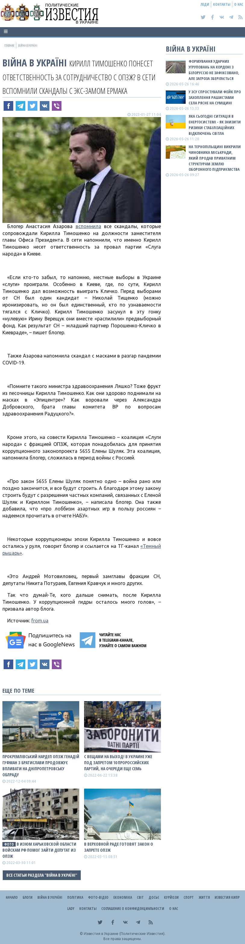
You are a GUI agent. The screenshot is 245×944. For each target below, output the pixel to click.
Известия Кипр (227, 897)
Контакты (221, 4)
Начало (12, 897)
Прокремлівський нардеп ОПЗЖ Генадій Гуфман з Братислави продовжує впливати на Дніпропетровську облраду (40, 765)
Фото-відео (98, 897)
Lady (70, 908)
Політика (75, 897)
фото (9, 844)
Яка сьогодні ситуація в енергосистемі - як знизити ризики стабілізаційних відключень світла (215, 124)
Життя (204, 897)
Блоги (28, 897)
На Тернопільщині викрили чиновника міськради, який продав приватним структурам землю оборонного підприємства (215, 158)
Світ (140, 897)
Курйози (171, 897)
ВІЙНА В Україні (34, 62)
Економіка (122, 897)
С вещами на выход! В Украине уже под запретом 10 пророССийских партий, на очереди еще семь (118, 762)
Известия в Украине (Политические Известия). (124, 934)
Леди (205, 4)
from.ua (40, 620)
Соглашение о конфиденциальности (132, 908)
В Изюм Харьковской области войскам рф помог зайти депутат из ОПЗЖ (39, 850)
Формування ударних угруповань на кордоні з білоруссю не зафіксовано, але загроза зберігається (214, 70)
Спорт (189, 897)
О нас (238, 4)
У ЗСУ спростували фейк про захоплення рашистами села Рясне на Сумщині (215, 97)
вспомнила (88, 226)
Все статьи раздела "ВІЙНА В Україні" (41, 875)
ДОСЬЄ (154, 897)
